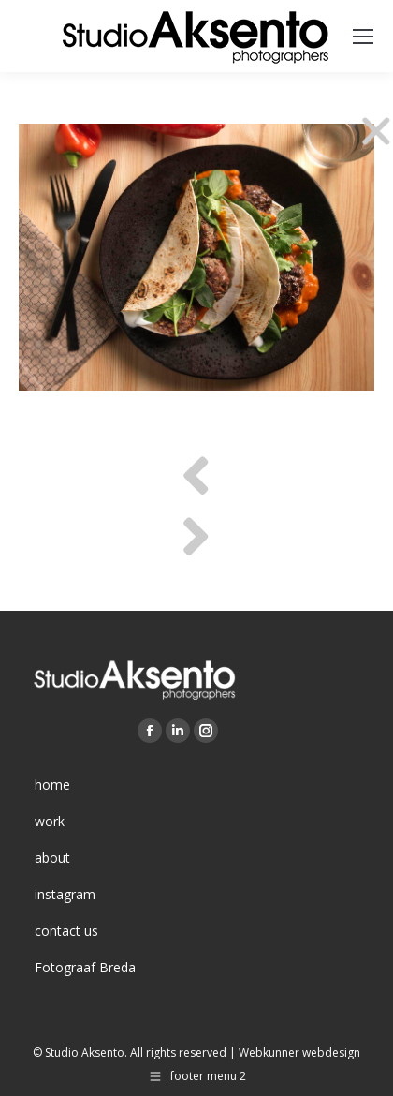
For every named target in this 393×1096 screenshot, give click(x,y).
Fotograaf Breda (85, 967)
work (50, 821)
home (52, 784)
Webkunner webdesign (299, 1052)
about (52, 857)
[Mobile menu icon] (363, 36)
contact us (66, 931)
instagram (65, 894)
